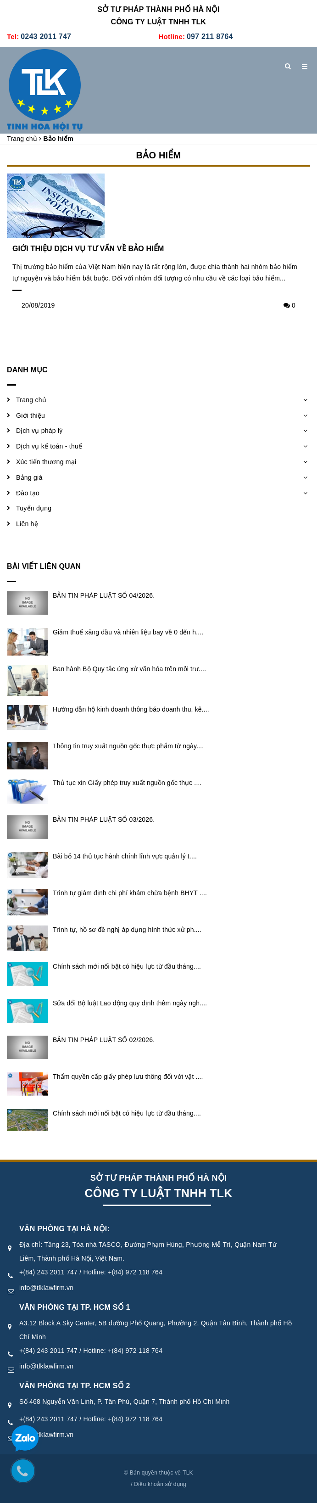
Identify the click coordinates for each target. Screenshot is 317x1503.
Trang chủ (31, 400)
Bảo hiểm (158, 155)
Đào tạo (27, 493)
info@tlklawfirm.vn (46, 1287)
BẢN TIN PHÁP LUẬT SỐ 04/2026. (104, 595)
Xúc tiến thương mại (46, 461)
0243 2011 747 (46, 36)
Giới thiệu (30, 415)
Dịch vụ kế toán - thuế (49, 446)
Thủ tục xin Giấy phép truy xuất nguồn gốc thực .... (127, 782)
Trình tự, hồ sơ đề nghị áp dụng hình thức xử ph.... (127, 929)
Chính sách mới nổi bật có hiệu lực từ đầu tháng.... (127, 966)
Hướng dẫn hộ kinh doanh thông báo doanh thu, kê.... (131, 709)
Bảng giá (29, 477)
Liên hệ (27, 523)
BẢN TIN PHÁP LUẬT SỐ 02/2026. (104, 1039)
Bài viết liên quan (44, 566)
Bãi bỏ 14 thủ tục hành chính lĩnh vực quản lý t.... (125, 856)
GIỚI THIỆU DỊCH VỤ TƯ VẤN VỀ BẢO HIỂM (88, 248)
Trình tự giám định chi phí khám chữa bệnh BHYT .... (130, 893)
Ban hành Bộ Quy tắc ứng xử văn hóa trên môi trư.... (129, 669)
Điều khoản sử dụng (160, 1484)
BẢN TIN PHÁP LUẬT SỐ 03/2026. (104, 819)
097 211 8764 (210, 36)
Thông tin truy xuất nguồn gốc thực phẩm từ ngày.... (128, 746)
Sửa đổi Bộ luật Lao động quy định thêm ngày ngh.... (130, 1003)
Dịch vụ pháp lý (39, 430)
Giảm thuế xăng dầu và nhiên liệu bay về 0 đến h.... (128, 632)
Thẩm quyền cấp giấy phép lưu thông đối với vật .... (128, 1076)
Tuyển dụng (33, 508)
